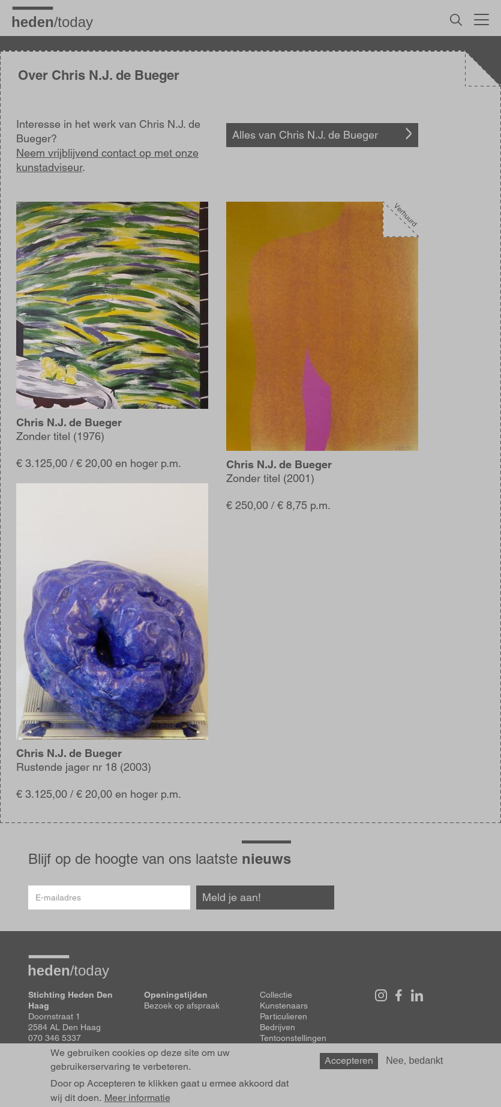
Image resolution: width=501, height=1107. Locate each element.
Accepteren (349, 1060)
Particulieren (283, 1016)
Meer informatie (137, 1098)
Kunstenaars (284, 1005)
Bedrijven (277, 1027)
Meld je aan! (231, 897)
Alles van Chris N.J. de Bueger (305, 134)
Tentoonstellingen (293, 1038)
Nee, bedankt (414, 1060)
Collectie (276, 995)
